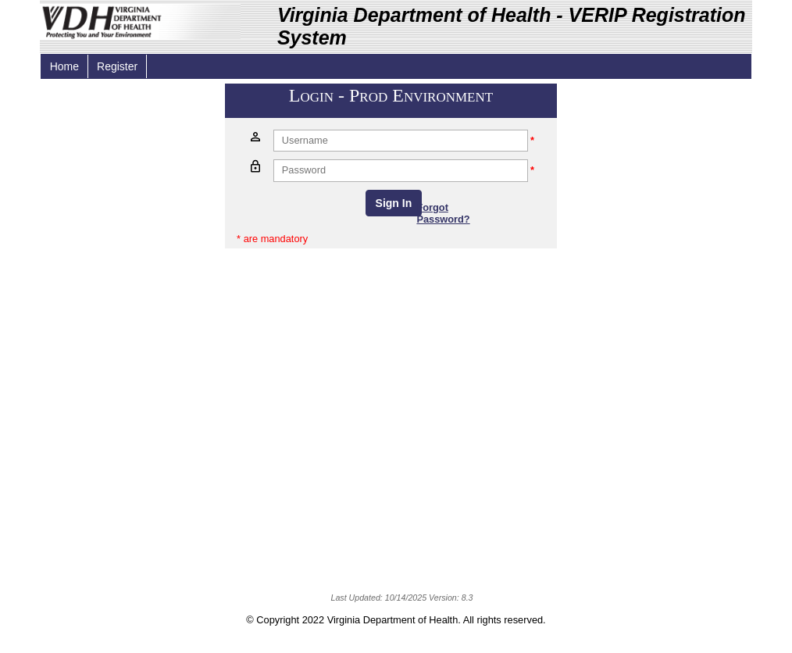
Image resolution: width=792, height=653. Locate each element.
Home (64, 66)
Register (117, 66)
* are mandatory (272, 238)
